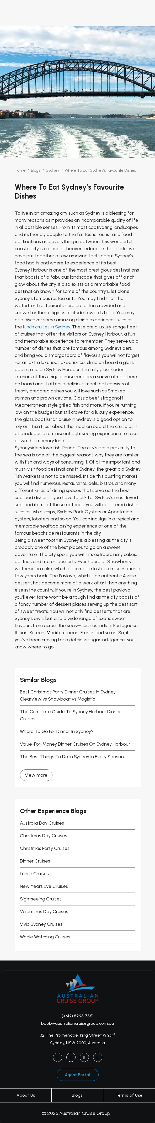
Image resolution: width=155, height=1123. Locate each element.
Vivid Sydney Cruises (41, 924)
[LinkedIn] (97, 1057)
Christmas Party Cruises (45, 848)
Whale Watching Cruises (45, 937)
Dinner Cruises (35, 861)
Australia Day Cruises (42, 823)
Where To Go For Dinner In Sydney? (56, 731)
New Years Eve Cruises (44, 886)
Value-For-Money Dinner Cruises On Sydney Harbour (75, 744)
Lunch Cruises (34, 873)
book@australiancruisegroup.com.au (77, 1023)
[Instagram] (57, 1057)
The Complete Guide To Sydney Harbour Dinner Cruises (70, 715)
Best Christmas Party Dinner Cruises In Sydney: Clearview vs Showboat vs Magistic (68, 695)
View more (36, 775)
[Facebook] (71, 1057)
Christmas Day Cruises (43, 836)
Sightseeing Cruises (41, 899)
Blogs (77, 1095)
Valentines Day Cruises (44, 911)
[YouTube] (84, 1057)
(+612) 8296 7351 (77, 1015)
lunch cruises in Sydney (46, 327)
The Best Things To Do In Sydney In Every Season (72, 757)
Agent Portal (77, 1074)
